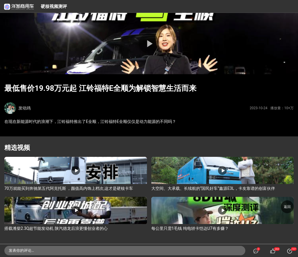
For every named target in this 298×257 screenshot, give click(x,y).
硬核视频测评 (54, 6)
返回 (287, 207)
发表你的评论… (21, 250)
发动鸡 (24, 108)
